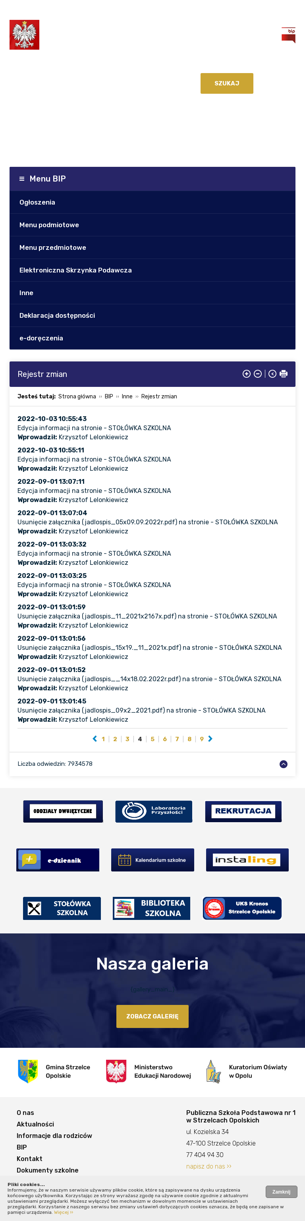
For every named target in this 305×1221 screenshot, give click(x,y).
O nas (25, 1113)
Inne (26, 293)
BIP (109, 396)
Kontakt (29, 1159)
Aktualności (35, 1124)
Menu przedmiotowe (52, 247)
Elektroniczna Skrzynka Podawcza (75, 270)
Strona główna (77, 396)
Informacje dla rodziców (54, 1136)
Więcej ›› (63, 1212)
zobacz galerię (152, 1016)
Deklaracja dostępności (57, 315)
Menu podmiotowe (49, 225)
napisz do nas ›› (209, 1166)
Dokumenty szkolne (48, 1170)
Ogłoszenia (37, 202)
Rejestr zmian (159, 396)
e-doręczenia (41, 338)
